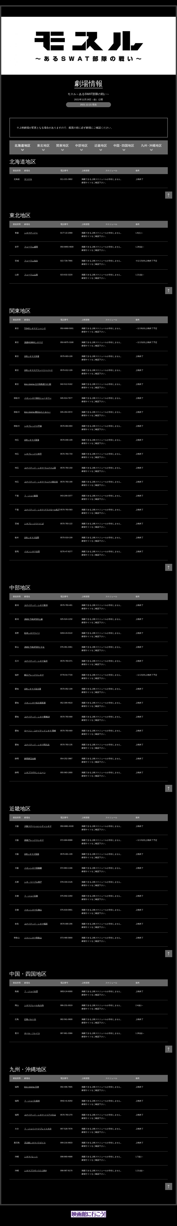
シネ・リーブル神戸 (33, 882)
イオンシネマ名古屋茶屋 (35, 703)
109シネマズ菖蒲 (31, 440)
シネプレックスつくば (34, 524)
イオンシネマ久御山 (33, 910)
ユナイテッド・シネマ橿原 (36, 924)
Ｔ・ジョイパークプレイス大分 (38, 1129)
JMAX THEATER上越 (33, 619)
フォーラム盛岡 (31, 247)
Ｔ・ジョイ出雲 (31, 991)
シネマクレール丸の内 (34, 1005)
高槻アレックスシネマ (34, 840)
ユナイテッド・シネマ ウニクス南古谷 (41, 482)
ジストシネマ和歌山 (33, 938)
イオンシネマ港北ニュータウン (38, 398)
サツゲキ (28, 179)
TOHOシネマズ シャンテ (35, 328)
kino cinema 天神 (31, 1087)
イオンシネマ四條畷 (33, 868)
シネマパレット (31, 1157)
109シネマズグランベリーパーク (38, 370)
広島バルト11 (30, 1019)
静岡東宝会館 (30, 758)
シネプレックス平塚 (33, 426)
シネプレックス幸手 (33, 454)
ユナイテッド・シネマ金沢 (36, 661)
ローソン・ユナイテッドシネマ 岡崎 (40, 731)
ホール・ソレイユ (32, 1033)
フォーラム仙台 (31, 261)
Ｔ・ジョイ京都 (31, 896)
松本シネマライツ (32, 633)
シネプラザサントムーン (35, 772)
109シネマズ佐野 (31, 537)
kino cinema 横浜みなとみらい (37, 412)
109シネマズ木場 (31, 356)
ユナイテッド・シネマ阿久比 (37, 745)
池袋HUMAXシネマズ (33, 342)
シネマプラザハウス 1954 (35, 1171)
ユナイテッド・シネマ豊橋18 (37, 717)
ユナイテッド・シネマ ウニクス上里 (40, 468)
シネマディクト (31, 233)
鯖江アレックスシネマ (34, 675)
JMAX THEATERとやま (34, 647)
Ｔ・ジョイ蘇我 (31, 496)
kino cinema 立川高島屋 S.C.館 (37, 384)
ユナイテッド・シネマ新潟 (36, 605)
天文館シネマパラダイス (35, 1143)
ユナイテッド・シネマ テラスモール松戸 (42, 510)
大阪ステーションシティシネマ (38, 826)
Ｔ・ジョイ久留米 (32, 1101)
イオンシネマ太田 (32, 551)
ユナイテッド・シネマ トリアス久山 (40, 1115)
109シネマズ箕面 (31, 854)
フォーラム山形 (31, 275)
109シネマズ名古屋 (32, 689)
